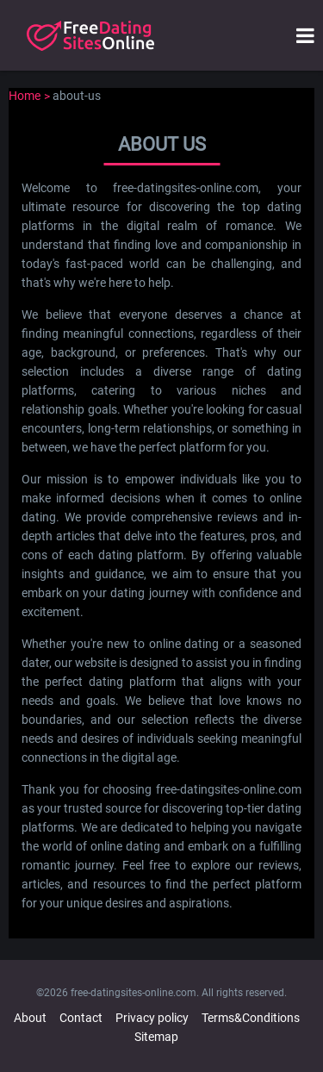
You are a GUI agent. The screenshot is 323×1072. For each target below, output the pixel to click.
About (30, 1018)
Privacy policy (152, 1018)
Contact (80, 1018)
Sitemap (156, 1037)
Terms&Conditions (251, 1018)
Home (24, 96)
